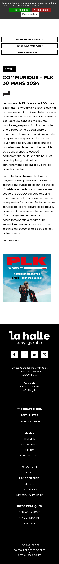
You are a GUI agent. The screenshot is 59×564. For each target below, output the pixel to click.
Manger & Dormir (29, 518)
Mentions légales (29, 545)
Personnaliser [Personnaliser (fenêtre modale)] (30, 14)
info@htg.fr (29, 390)
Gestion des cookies (29, 555)
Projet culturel (29, 478)
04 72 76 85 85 (29, 386)
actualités (29, 415)
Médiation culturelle (29, 495)
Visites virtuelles (29, 455)
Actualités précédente (29, 40)
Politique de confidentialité (29, 550)
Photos (29, 450)
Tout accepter (19, 9)
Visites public (29, 444)
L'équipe (29, 484)
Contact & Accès (29, 512)
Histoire (29, 438)
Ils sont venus (29, 421)
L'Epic (29, 472)
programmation (29, 409)
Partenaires (29, 489)
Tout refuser (41, 9)
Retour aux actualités (29, 46)
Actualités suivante (29, 52)
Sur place (29, 523)
